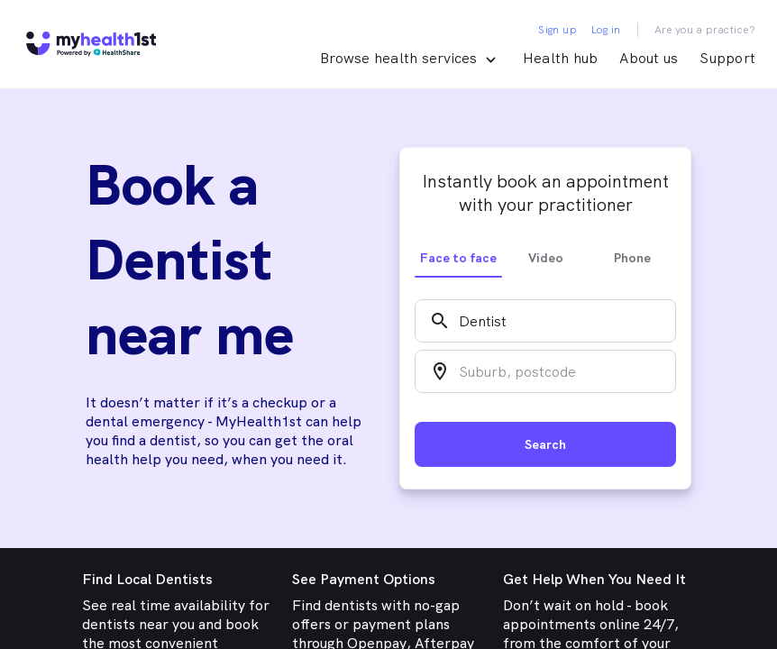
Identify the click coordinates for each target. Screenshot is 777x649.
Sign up (557, 30)
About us (648, 58)
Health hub (561, 58)
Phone (632, 258)
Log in (605, 30)
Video (545, 258)
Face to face (458, 258)
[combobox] (545, 321)
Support (727, 58)
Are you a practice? (705, 30)
